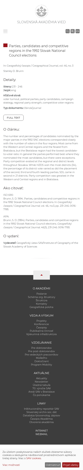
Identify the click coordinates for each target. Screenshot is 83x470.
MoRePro (41, 357)
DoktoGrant (41, 361)
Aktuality (41, 378)
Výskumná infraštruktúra (41, 334)
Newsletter (41, 381)
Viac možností (11, 464)
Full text (13, 117)
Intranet (41, 430)
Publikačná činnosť (41, 330)
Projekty (41, 320)
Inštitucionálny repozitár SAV (41, 408)
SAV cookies (33, 458)
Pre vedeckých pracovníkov (41, 354)
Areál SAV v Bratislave (41, 391)
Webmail (41, 434)
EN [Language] (77, 31)
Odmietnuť (53, 464)
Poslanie (41, 293)
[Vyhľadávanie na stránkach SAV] (68, 31)
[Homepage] (41, 11)
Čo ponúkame (41, 395)
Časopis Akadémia (41, 418)
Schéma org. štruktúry (41, 297)
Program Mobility (41, 364)
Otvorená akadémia (41, 422)
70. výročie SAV (41, 388)
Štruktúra (41, 300)
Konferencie (41, 324)
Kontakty (41, 303)
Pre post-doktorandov (41, 351)
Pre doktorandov (41, 347)
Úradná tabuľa (41, 385)
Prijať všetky (70, 464)
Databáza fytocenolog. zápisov (41, 415)
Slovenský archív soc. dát (41, 412)
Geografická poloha (41, 307)
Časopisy (41, 327)
